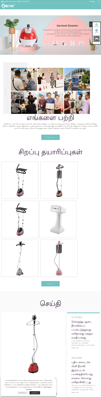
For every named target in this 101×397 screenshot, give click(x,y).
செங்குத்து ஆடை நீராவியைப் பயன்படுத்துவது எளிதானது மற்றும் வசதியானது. (26, 340)
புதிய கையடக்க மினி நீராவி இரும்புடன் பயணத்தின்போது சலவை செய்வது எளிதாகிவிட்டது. (82, 315)
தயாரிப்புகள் (33, 12)
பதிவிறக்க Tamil (50, 12)
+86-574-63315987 (24, 1)
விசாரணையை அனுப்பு (65, 12)
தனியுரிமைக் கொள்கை (60, 389)
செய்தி (41, 12)
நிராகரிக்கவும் (22, 392)
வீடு (15, 12)
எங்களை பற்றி (23, 12)
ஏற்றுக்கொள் (34, 392)
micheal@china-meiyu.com (10, 1)
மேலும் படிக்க (50, 137)
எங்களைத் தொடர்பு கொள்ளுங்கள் (87, 12)
